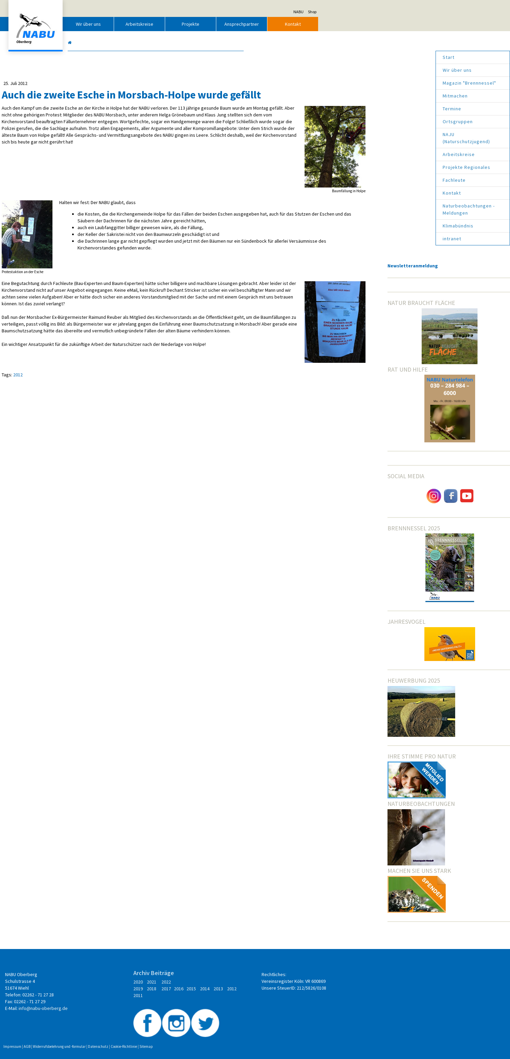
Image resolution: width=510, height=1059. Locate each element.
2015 (238, 989)
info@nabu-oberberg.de (139, 1008)
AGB (123, 1035)
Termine (356, 109)
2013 (198, 995)
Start (353, 57)
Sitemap (242, 1035)
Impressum (108, 1035)
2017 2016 (219, 989)
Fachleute (358, 180)
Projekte (286, 24)
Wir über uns (184, 24)
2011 (224, 995)
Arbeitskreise (235, 24)
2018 (198, 989)
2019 (186, 989)
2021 (198, 982)
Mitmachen (359, 96)
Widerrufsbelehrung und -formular (155, 1035)
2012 (114, 412)
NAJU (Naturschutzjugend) (370, 138)
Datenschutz (194, 1035)
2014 (185, 995)
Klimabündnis (362, 226)
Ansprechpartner (337, 24)
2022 (213, 982)
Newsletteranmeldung (365, 266)
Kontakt (389, 24)
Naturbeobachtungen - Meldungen (373, 209)
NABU (395, 11)
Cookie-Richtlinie (220, 1035)
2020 (185, 982)
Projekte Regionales (371, 167)
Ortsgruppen (362, 121)
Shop (408, 11)
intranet (356, 239)
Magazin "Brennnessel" (373, 83)
